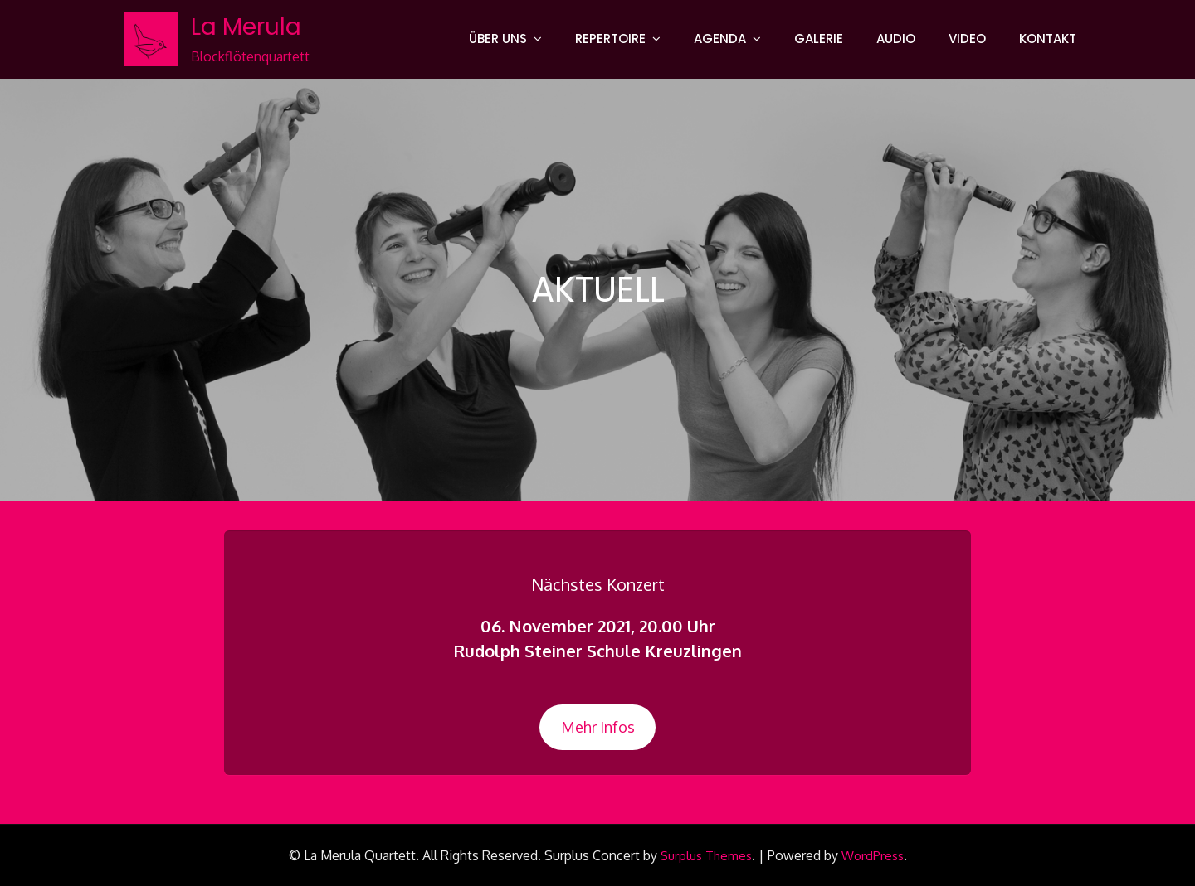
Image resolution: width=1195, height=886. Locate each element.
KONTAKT (1047, 38)
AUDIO (895, 38)
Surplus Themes (706, 856)
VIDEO (967, 38)
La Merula (246, 27)
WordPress (872, 856)
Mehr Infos (598, 727)
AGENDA (720, 38)
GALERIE (818, 38)
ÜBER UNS (498, 38)
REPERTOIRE (610, 38)
